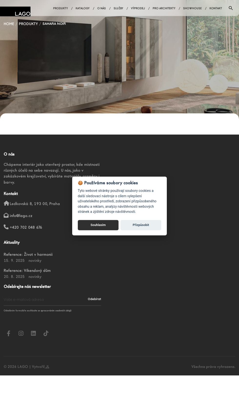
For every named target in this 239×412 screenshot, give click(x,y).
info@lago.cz (21, 215)
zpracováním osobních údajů (56, 310)
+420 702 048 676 (26, 227)
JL (47, 366)
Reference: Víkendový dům (27, 270)
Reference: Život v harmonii (28, 254)
